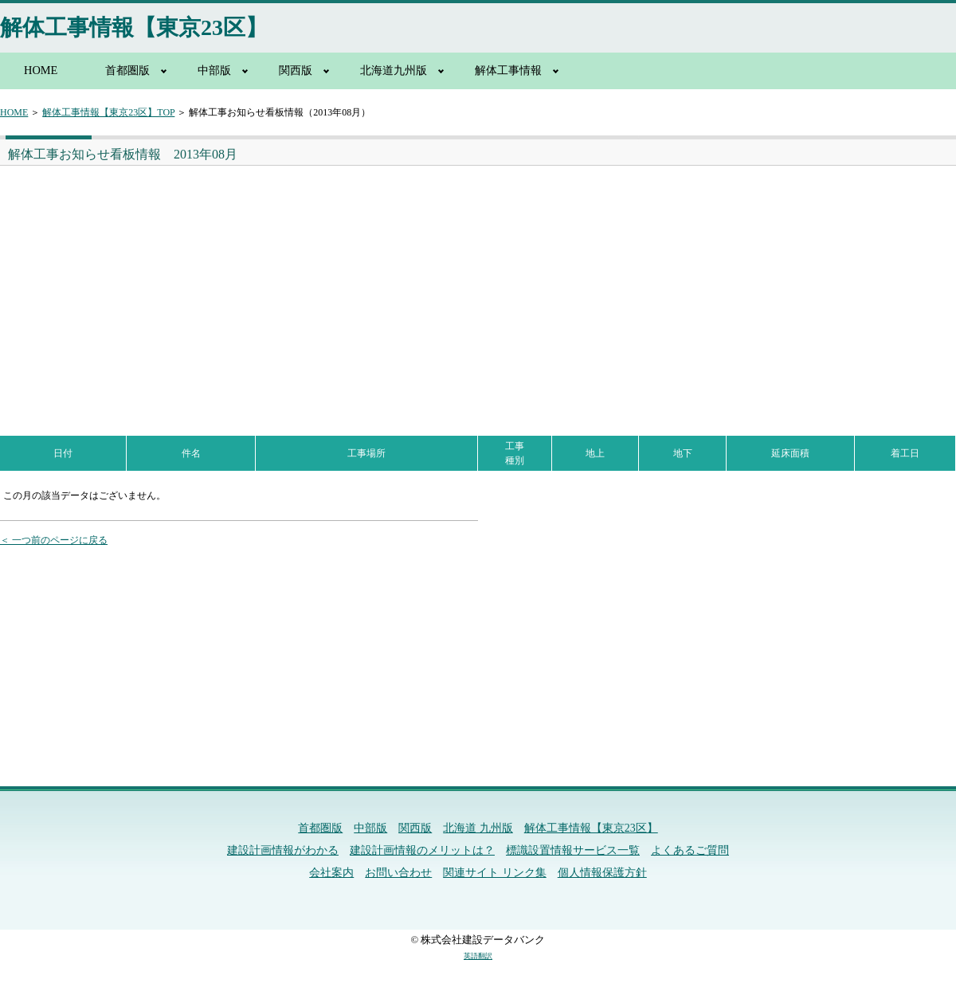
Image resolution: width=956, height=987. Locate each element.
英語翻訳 (478, 956)
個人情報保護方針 (602, 873)
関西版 (295, 70)
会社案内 (331, 873)
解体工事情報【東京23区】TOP (108, 112)
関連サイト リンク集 (495, 873)
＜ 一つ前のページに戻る (54, 540)
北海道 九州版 (478, 828)
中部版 (214, 70)
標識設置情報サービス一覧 (573, 850)
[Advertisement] (236, 285)
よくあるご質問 (690, 850)
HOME (40, 70)
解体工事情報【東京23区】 (134, 27)
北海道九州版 (393, 70)
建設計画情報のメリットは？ (422, 850)
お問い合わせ (398, 873)
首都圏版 (127, 70)
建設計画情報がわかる (283, 850)
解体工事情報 (508, 70)
